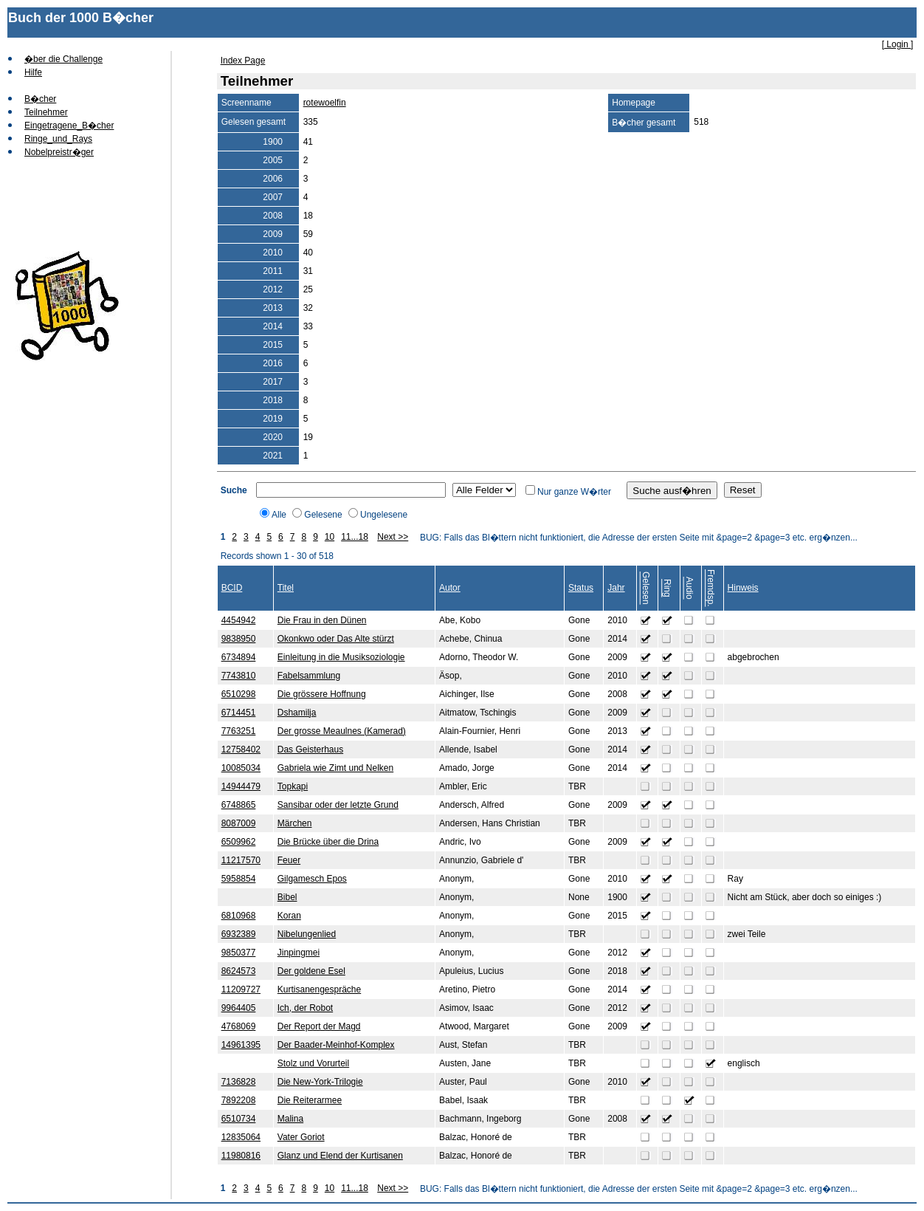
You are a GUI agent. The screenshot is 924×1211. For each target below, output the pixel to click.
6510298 (238, 694)
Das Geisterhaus (310, 749)
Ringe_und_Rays (58, 139)
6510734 (238, 1119)
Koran (289, 915)
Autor (450, 588)
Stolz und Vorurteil (313, 1063)
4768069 (238, 1026)
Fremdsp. (711, 588)
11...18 (354, 537)
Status (580, 588)
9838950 (238, 639)
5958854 (238, 879)
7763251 (238, 731)
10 (329, 537)
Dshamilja (297, 712)
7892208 (238, 1100)
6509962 (238, 842)
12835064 (241, 1137)
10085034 (241, 768)
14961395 (241, 1045)
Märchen (294, 823)
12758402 (241, 749)
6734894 (238, 657)
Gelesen (646, 588)
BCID (232, 588)
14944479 (241, 786)
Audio (689, 588)
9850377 (238, 952)
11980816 (241, 1155)
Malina (290, 1119)
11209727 (241, 989)
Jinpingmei (298, 952)
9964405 (238, 1008)
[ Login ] (898, 44)
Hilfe (33, 72)
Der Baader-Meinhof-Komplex (336, 1045)
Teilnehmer (46, 112)
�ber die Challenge (63, 59)
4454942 (238, 620)
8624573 (238, 971)
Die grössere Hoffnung (321, 694)
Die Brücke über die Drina (328, 842)
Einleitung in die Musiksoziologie (341, 657)
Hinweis (743, 588)
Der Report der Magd (319, 1026)
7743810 (238, 675)
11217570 (241, 860)
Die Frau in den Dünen (322, 620)
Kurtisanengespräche (319, 989)
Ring (667, 588)
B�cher (40, 99)
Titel (285, 588)
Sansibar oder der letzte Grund (338, 805)
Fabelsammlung (308, 675)
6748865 (238, 805)
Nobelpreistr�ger (59, 152)
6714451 (238, 712)
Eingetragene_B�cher (69, 125)
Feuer (288, 860)
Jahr (615, 588)
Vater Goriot (301, 1137)
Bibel (287, 897)
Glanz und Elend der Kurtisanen (340, 1155)
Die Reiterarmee (309, 1100)
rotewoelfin (324, 102)
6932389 (238, 934)
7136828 (238, 1082)
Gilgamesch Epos (312, 879)
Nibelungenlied (306, 934)
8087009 (238, 823)
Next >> (392, 537)
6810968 (238, 915)
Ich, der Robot (305, 1008)
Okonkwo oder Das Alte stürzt (335, 639)
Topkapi (292, 786)
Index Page (243, 60)
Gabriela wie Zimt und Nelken (335, 768)
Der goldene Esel (311, 971)
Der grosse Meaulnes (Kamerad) (341, 731)
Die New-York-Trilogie (320, 1082)
